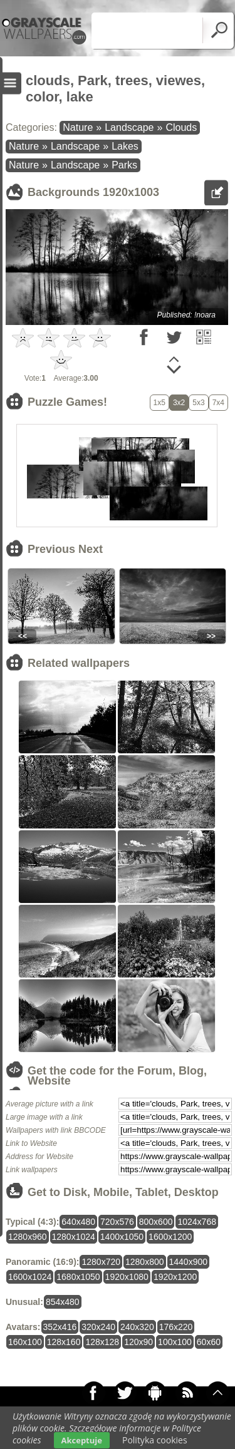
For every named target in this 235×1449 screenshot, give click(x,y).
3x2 (179, 402)
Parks (124, 165)
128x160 (64, 1342)
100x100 (175, 1342)
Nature (78, 127)
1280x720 (100, 1262)
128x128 (102, 1342)
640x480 (78, 1222)
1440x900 (188, 1262)
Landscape (129, 127)
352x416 (60, 1327)
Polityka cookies (154, 1440)
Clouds (181, 127)
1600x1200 (170, 1237)
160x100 (25, 1342)
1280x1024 (73, 1237)
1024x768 (196, 1222)
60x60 (209, 1342)
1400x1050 (122, 1237)
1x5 (159, 402)
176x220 (176, 1327)
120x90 (138, 1342)
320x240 (98, 1327)
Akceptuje (81, 1440)
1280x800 (144, 1262)
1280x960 (27, 1237)
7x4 (218, 402)
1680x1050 (78, 1277)
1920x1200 (175, 1277)
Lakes (125, 146)
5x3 (198, 402)
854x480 (63, 1302)
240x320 (137, 1327)
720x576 (117, 1222)
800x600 (156, 1222)
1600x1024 (29, 1277)
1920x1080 (127, 1277)
